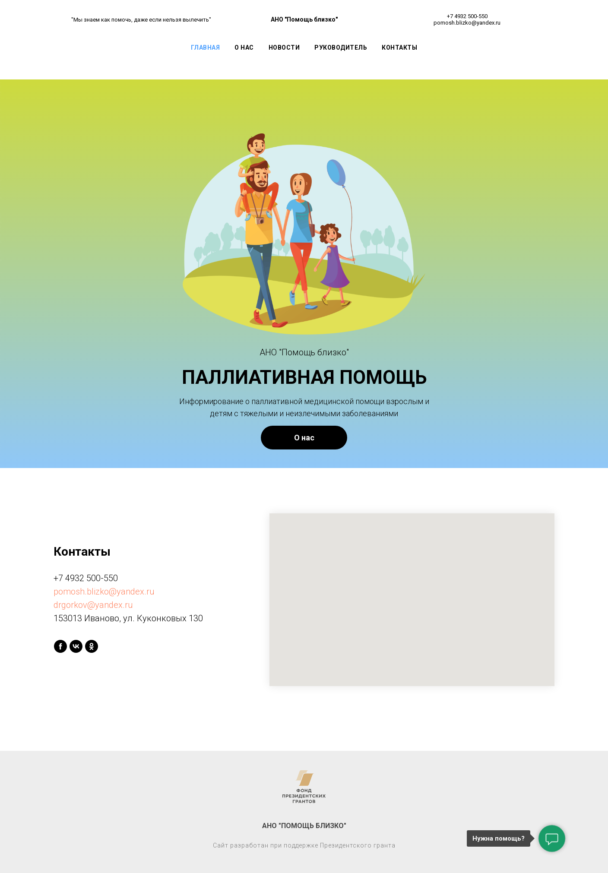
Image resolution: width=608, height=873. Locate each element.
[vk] (76, 646)
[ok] (91, 646)
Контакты (399, 47)
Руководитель (340, 47)
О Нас (244, 47)
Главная (205, 47)
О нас (304, 437)
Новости (284, 47)
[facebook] (60, 646)
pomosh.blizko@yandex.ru (104, 591)
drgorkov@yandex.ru (93, 605)
